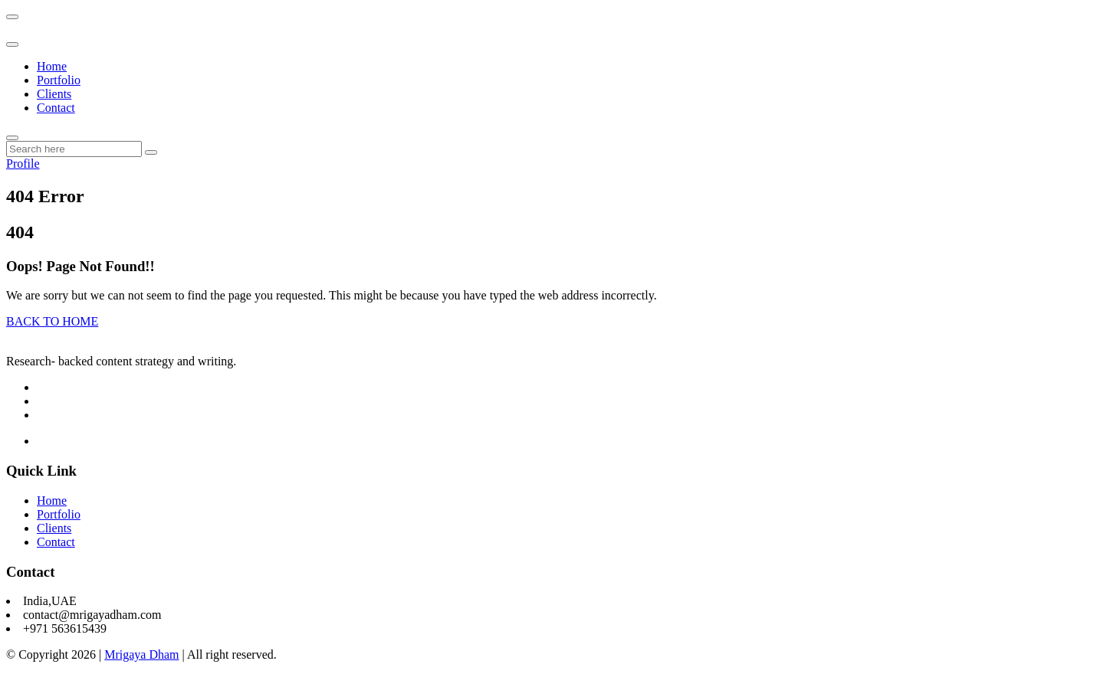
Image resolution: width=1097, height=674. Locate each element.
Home (52, 66)
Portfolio (58, 80)
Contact (56, 107)
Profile (23, 163)
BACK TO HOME (52, 321)
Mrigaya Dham (141, 654)
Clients (54, 93)
